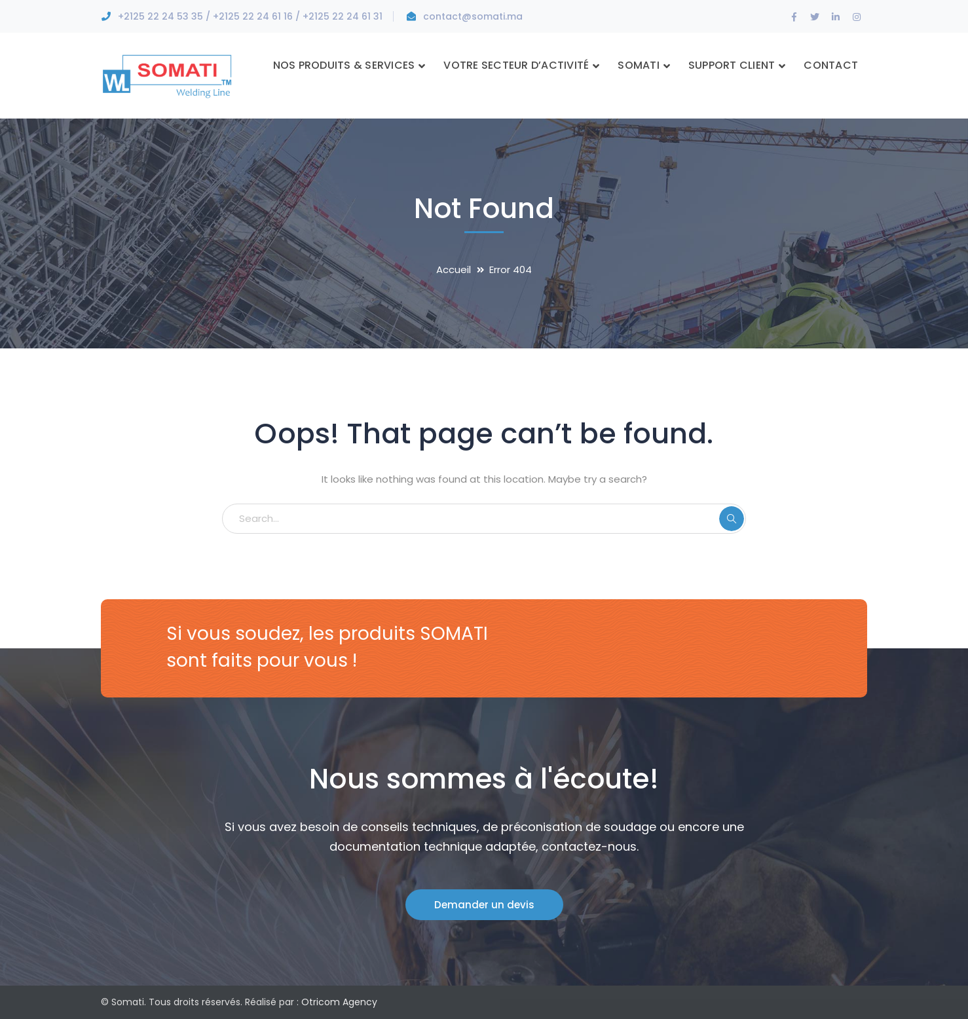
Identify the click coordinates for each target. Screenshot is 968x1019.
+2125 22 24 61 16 (253, 16)
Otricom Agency (339, 1002)
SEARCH (731, 518)
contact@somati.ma (473, 16)
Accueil (453, 269)
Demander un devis (484, 905)
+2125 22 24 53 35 (160, 16)
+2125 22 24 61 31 (342, 16)
